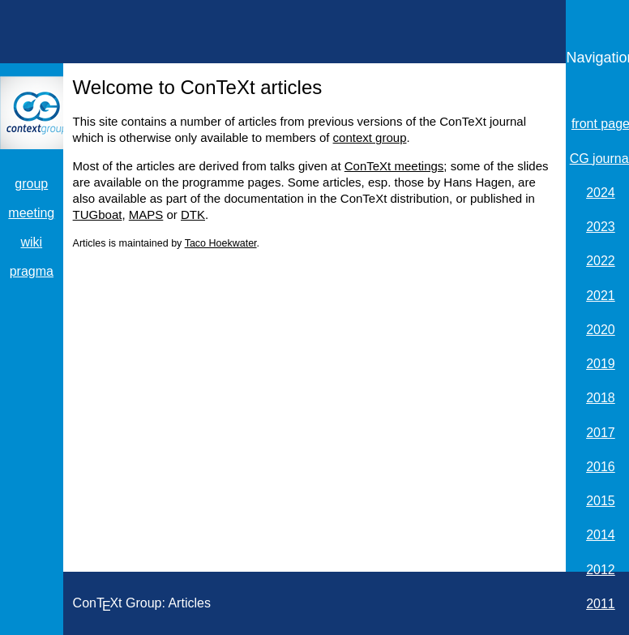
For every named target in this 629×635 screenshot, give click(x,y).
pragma (31, 271)
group (31, 184)
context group (370, 137)
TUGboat (97, 214)
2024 (600, 193)
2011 (600, 604)
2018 (600, 398)
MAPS (146, 214)
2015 (600, 501)
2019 (600, 364)
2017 (600, 433)
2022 (600, 261)
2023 (600, 227)
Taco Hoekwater (221, 243)
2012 (600, 570)
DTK (193, 214)
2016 (600, 467)
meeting (31, 213)
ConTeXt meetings (394, 166)
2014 (600, 535)
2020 (600, 330)
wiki (31, 242)
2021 (600, 295)
